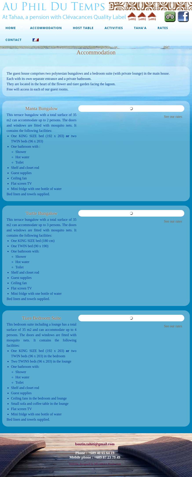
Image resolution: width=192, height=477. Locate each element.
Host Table (83, 28)
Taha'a (140, 28)
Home (10, 28)
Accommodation (46, 28)
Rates (163, 28)
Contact (13, 40)
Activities (114, 28)
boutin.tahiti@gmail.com (95, 444)
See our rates (173, 116)
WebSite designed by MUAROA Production (95, 464)
